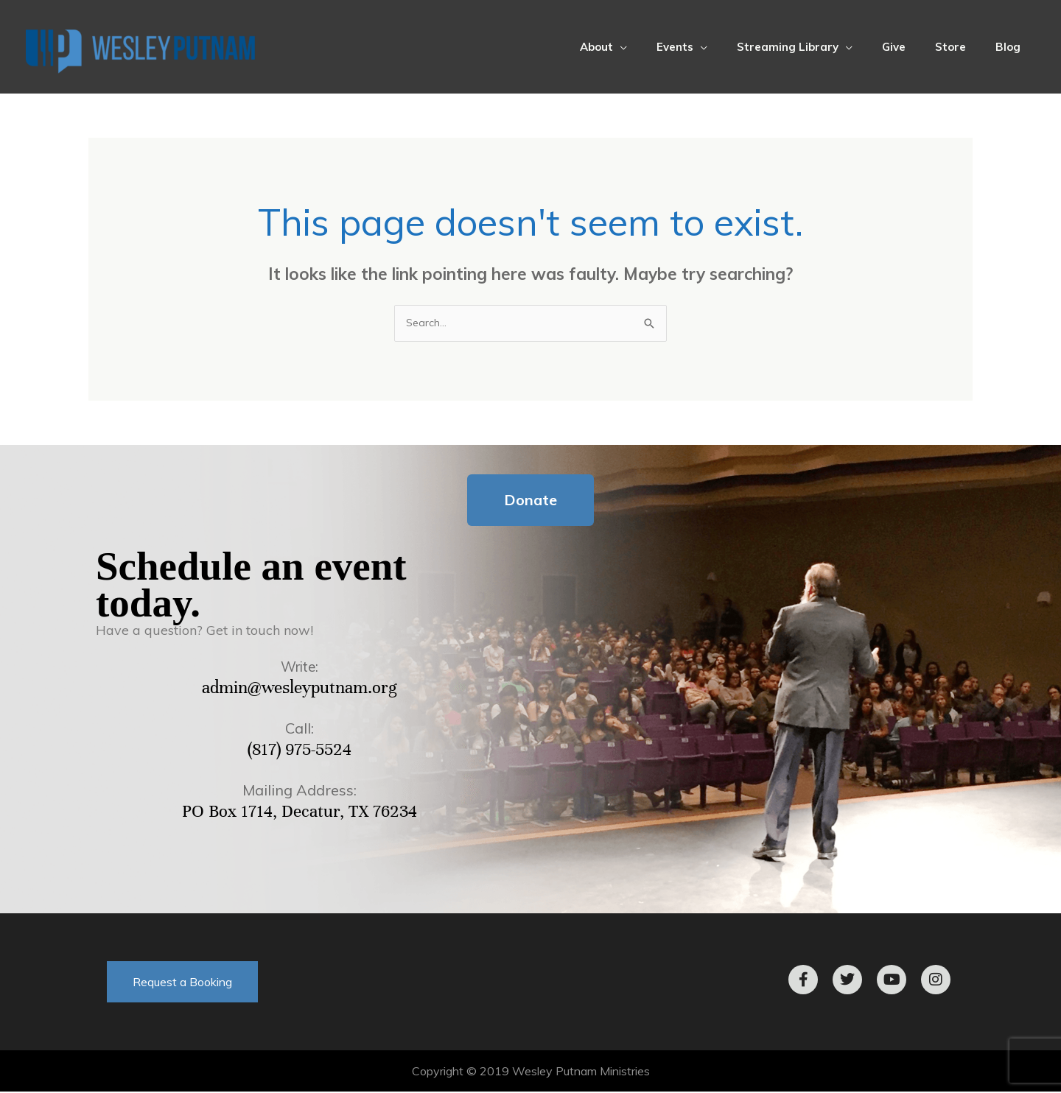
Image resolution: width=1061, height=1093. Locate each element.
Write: (300, 667)
